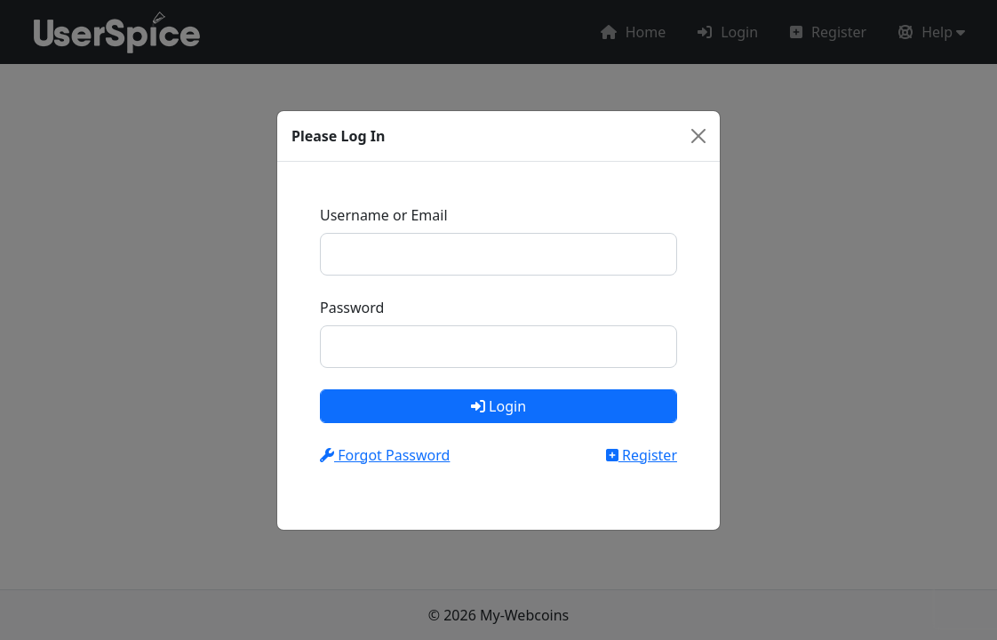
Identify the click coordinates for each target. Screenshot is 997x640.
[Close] (698, 136)
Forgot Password (385, 455)
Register (641, 455)
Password (352, 307)
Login (498, 406)
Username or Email (384, 215)
